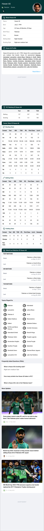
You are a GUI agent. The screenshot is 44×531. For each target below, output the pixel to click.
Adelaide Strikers (28, 59)
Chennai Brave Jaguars (9, 67)
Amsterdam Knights (35, 63)
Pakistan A (29, 57)
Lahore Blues (21, 57)
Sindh (34, 57)
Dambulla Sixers (36, 65)
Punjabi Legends (23, 63)
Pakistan (38, 55)
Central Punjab (7, 65)
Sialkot (20, 59)
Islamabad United (30, 61)
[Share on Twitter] (3, 11)
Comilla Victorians (18, 61)
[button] (22, 402)
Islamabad (6, 57)
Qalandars (27, 65)
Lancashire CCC (21, 67)
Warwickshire (13, 59)
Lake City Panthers (32, 67)
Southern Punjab (18, 65)
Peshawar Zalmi (12, 63)
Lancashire (13, 57)
